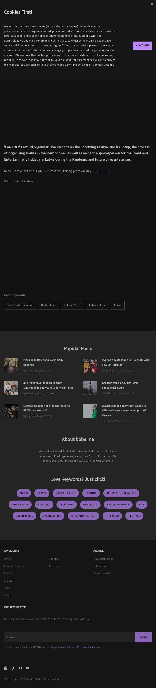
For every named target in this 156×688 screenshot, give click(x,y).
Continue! (142, 45)
